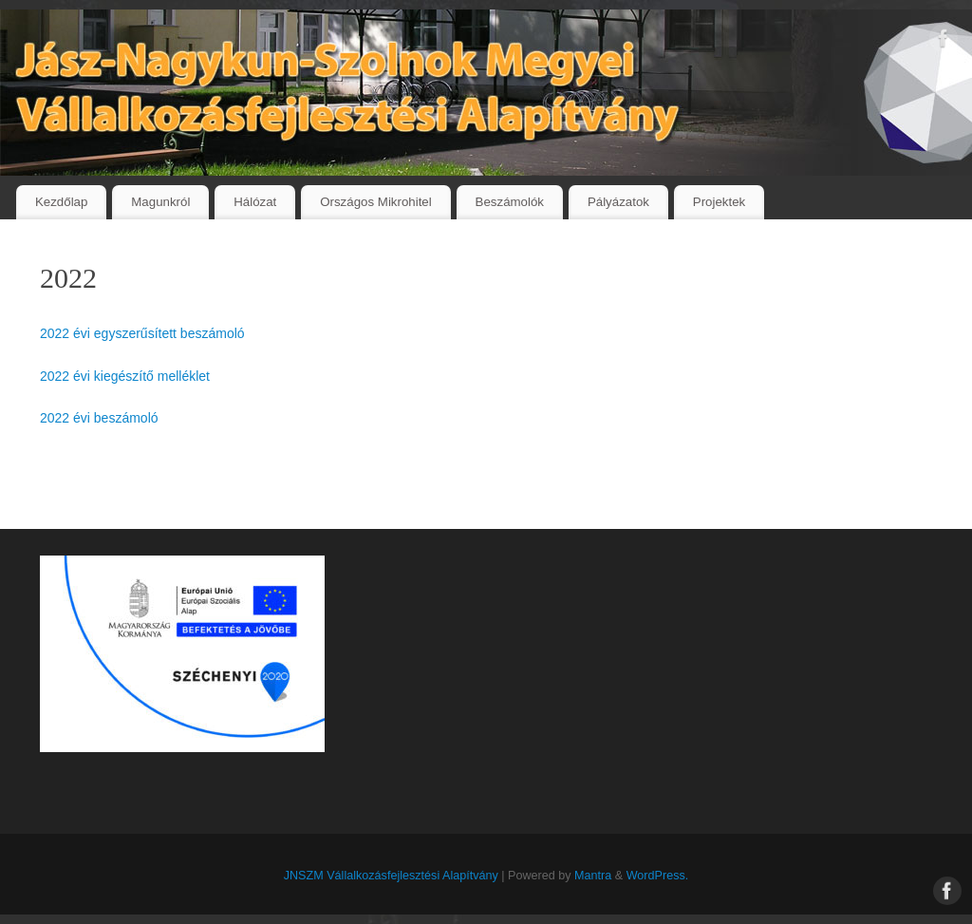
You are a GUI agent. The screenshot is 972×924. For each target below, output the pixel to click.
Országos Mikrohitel (376, 202)
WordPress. (657, 875)
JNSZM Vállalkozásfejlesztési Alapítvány (391, 875)
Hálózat (255, 202)
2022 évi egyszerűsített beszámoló (142, 333)
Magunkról (160, 202)
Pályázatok (618, 202)
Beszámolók (510, 202)
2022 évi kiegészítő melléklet (125, 376)
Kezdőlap (61, 202)
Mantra (592, 875)
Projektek (719, 202)
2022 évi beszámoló (99, 417)
